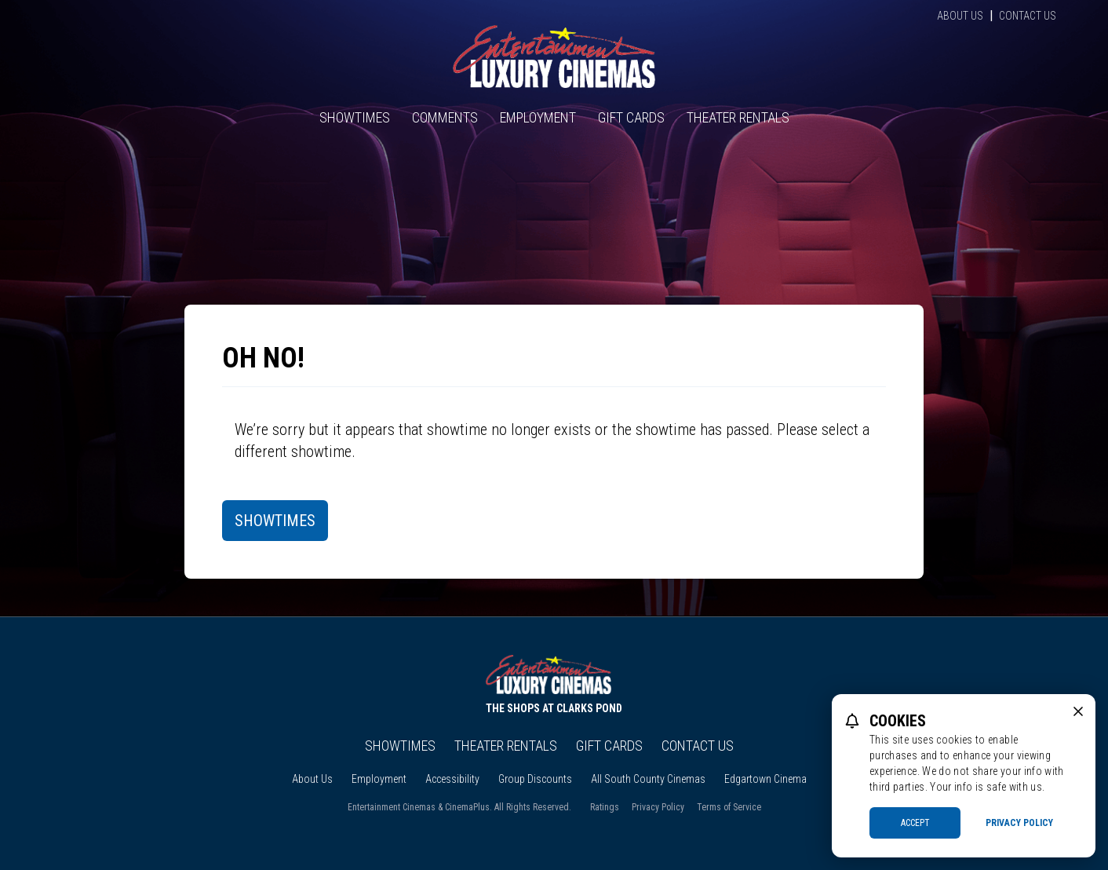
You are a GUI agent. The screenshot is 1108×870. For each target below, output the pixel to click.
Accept (915, 822)
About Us (960, 15)
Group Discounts (535, 779)
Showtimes (354, 117)
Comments (445, 117)
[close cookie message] (1078, 711)
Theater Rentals (738, 117)
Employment (538, 117)
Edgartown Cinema (765, 779)
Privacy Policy (658, 807)
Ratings (604, 807)
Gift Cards (631, 117)
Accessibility (452, 779)
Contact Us (1027, 15)
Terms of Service (729, 807)
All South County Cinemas (648, 779)
